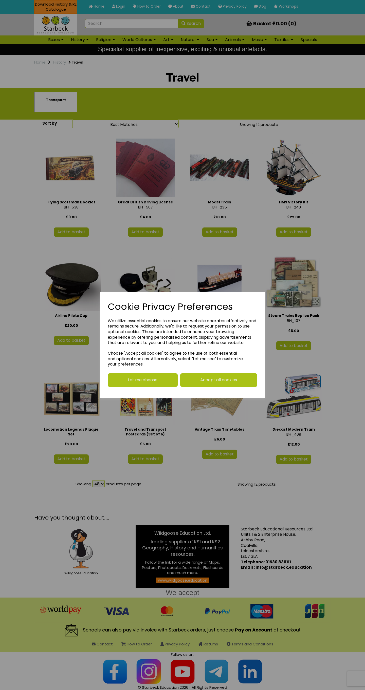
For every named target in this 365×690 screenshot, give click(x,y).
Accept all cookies (218, 380)
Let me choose (142, 380)
